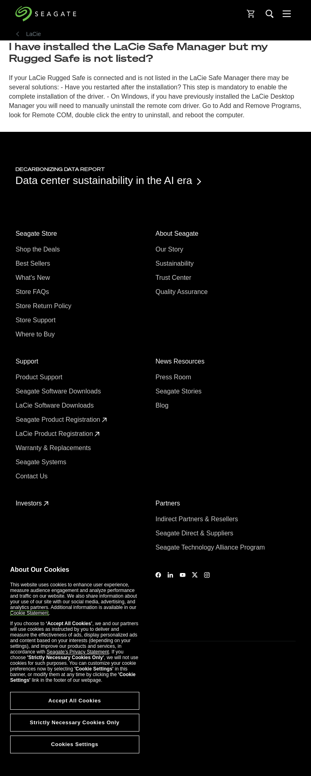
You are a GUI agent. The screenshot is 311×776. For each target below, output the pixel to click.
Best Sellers (33, 263)
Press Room (174, 377)
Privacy (23, 729)
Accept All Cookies (74, 701)
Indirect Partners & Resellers (198, 519)
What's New (33, 277)
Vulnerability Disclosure (40, 743)
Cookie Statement (29, 613)
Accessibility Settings (38, 762)
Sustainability (176, 263)
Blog (163, 405)
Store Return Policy (44, 305)
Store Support (36, 320)
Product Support (39, 377)
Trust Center (174, 277)
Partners (169, 503)
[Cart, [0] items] (251, 14)
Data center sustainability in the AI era (107, 180)
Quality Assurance (182, 291)
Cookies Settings (33, 756)
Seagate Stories (179, 391)
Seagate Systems (41, 462)
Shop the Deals (39, 249)
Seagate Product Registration (61, 419)
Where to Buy (35, 334)
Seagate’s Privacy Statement (78, 652)
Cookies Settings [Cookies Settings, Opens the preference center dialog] (74, 744)
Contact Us (32, 476)
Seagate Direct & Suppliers (195, 533)
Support (27, 361)
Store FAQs (33, 291)
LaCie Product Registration (57, 433)
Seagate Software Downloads (58, 391)
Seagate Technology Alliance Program (211, 547)
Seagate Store (37, 233)
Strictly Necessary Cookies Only (74, 722)
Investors (31, 503)
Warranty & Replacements (54, 447)
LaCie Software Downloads (55, 405)
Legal (21, 715)
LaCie (33, 34)
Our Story (170, 249)
